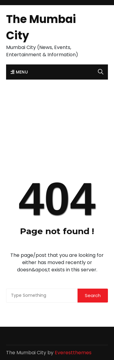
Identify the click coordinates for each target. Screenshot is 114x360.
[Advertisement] (57, 115)
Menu (19, 72)
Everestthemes (73, 352)
